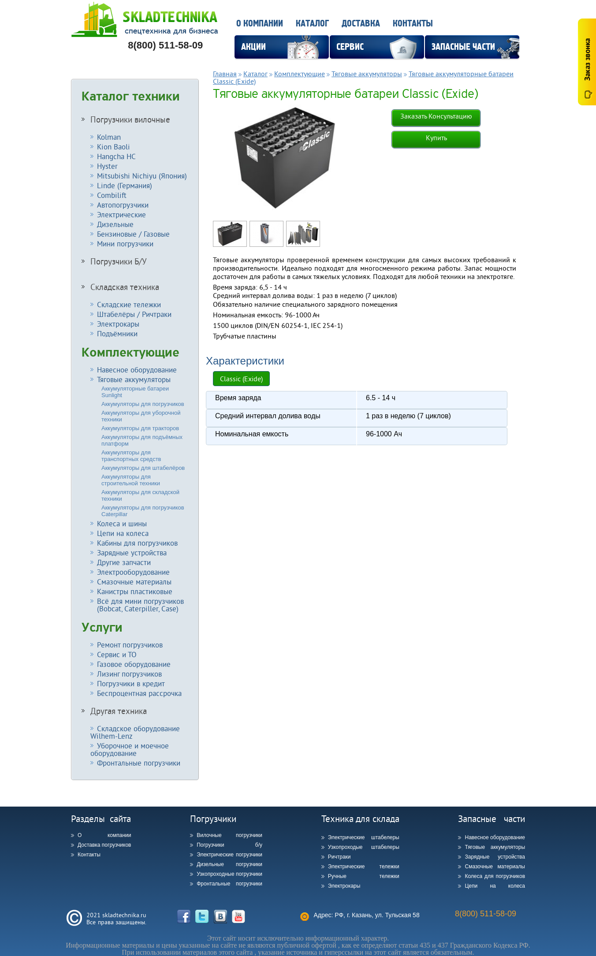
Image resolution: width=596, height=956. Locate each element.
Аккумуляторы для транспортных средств (131, 455)
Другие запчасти (124, 562)
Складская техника (124, 287)
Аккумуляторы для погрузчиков (142, 404)
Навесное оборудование (137, 369)
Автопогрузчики (123, 204)
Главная (225, 73)
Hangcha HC (116, 156)
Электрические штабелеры (363, 837)
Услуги (102, 628)
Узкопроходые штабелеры (363, 847)
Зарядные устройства (132, 552)
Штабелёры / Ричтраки (134, 314)
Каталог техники (131, 96)
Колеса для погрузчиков (495, 876)
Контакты (413, 23)
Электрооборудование (133, 572)
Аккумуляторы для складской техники (140, 495)
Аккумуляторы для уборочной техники (140, 416)
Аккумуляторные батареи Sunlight (135, 391)
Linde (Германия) (124, 185)
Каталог (312, 23)
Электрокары (118, 323)
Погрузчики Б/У (118, 261)
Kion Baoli (113, 146)
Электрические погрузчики (229, 855)
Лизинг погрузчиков (129, 673)
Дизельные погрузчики (229, 864)
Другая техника (118, 711)
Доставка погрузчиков (104, 845)
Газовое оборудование (134, 664)
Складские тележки (129, 304)
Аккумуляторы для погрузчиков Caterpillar (142, 510)
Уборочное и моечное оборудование (129, 749)
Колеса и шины (122, 523)
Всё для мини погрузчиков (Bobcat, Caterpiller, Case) (137, 604)
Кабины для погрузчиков (137, 542)
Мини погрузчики (125, 243)
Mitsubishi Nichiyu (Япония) (142, 175)
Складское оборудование (135, 732)
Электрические (121, 214)
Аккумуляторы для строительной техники (130, 480)
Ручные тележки (363, 876)
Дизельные (115, 224)
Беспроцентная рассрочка (139, 693)
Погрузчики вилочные (130, 119)
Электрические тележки (363, 866)
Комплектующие (130, 353)
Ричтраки (339, 857)
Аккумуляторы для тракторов (140, 428)
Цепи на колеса (123, 533)
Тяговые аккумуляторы (134, 379)
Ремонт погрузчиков (130, 644)
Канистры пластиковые (134, 591)
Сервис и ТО (117, 654)
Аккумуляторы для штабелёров (143, 468)
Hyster (107, 166)
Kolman (109, 136)
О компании (259, 23)
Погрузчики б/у (229, 845)
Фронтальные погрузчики (138, 762)
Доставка (361, 23)
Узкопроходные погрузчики (229, 874)
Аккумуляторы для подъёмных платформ (142, 440)
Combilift (112, 195)
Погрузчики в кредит (131, 683)
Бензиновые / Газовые (133, 233)
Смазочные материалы (134, 581)
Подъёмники (117, 333)
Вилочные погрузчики (229, 835)
